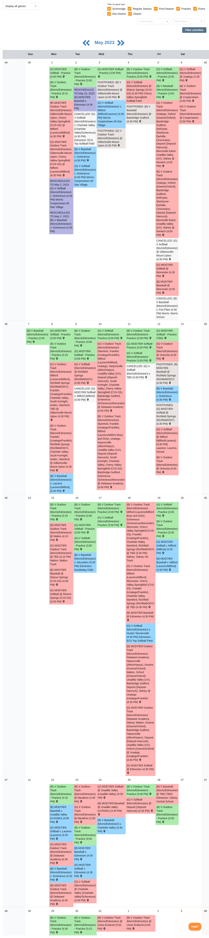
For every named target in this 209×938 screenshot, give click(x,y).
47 (6, 779)
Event (201, 8)
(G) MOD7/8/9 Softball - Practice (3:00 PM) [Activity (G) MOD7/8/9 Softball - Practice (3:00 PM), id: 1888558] (84, 529)
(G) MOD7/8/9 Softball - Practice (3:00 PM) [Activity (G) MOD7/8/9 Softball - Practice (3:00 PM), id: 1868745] (110, 73)
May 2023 (105, 42)
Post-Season (166, 8)
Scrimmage (118, 8)
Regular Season (142, 8)
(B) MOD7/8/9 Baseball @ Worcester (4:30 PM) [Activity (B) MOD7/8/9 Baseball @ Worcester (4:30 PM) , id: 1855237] (165, 287)
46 (6, 497)
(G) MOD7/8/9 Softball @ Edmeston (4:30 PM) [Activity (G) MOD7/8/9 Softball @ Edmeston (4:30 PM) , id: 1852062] (140, 769)
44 (6, 62)
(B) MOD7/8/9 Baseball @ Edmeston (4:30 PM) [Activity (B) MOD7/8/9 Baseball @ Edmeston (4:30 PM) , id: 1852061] (140, 616)
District (137, 13)
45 (6, 323)
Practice (186, 8)
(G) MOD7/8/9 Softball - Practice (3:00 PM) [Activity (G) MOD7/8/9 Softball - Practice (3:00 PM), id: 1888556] (60, 334)
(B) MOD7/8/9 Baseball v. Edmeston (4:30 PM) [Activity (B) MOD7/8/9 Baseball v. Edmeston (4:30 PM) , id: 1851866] (83, 854)
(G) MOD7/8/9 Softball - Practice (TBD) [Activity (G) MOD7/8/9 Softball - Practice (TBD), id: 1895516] (166, 334)
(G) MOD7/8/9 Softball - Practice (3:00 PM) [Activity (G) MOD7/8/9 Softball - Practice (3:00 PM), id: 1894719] (140, 345)
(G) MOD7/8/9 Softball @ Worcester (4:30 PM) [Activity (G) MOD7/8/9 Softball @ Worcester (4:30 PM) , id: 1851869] (165, 270)
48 (6, 910)
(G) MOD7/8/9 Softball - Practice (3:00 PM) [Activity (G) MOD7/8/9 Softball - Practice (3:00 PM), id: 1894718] (84, 355)
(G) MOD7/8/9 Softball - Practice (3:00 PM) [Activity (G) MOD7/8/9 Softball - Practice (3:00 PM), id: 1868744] (60, 73)
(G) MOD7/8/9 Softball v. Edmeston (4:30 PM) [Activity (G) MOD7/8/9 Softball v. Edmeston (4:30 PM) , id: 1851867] (83, 870)
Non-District (119, 13)
